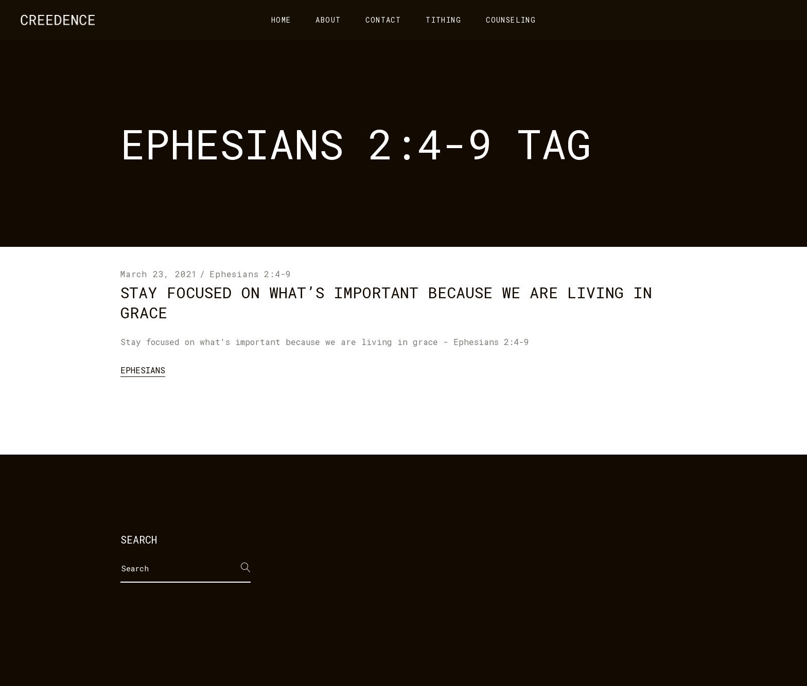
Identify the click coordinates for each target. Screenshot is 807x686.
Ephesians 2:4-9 (250, 273)
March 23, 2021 (158, 273)
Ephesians (142, 370)
